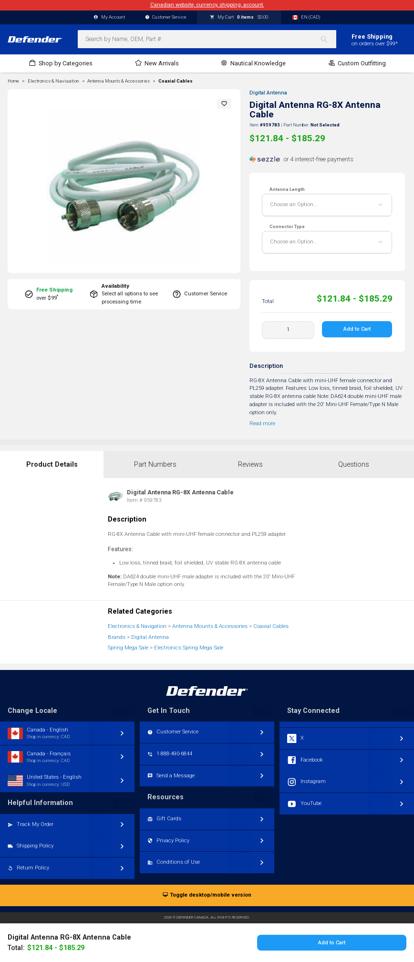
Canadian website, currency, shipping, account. (207, 5)
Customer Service (166, 17)
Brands (116, 637)
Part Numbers (155, 464)
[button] (224, 103)
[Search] (328, 39)
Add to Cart (357, 329)
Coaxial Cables (175, 81)
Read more (262, 423)
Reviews (250, 464)
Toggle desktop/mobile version (207, 895)
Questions (353, 464)
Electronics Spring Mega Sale (188, 648)
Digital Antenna (268, 93)
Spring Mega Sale (128, 648)
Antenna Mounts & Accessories (210, 626)
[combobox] (207, 39)
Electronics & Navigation (137, 626)
